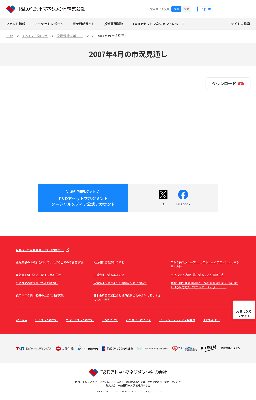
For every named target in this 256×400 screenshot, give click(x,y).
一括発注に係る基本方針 (108, 275)
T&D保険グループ (235, 9)
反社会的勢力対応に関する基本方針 (38, 275)
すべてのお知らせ (35, 35)
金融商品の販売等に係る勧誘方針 (37, 283)
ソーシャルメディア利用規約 (177, 320)
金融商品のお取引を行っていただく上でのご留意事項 (49, 262)
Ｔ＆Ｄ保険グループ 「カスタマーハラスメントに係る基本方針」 (205, 264)
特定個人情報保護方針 (80, 320)
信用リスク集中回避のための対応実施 (40, 295)
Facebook (183, 204)
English (205, 8)
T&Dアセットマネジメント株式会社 (45, 9)
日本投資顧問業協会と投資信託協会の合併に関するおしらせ (127, 297)
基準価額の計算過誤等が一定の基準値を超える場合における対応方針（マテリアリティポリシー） (204, 285)
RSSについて (110, 320)
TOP (9, 35)
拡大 (186, 9)
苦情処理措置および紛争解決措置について (120, 283)
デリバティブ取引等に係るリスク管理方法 (197, 275)
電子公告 (21, 320)
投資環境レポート (70, 35)
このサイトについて (138, 320)
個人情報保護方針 (46, 320)
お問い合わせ (211, 320)
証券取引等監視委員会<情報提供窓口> (40, 250)
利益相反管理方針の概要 (108, 262)
